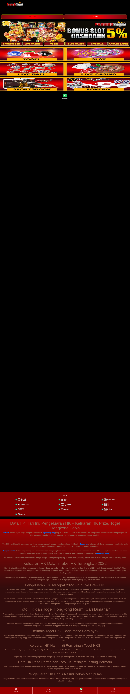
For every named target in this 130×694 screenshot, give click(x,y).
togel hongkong (49, 533)
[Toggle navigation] (3, 4)
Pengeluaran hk (9, 551)
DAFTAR (32, 17)
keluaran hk (82, 544)
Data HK (6, 533)
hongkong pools (102, 553)
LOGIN (95, 17)
